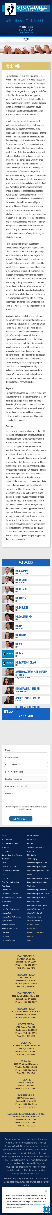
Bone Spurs (6, 851)
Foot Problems (7, 840)
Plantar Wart (31, 840)
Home (4, 836)
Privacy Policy (37, 1204)
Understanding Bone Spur (36, 867)
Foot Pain (5, 878)
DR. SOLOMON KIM (23, 616)
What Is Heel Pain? (34, 917)
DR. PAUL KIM (21, 607)
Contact (30, 936)
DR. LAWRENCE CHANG (26, 662)
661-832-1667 (26, 29)
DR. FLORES (20, 598)
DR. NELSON (21, 589)
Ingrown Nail (6, 913)
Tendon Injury (32, 859)
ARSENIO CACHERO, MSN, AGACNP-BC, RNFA (31, 673)
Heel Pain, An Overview (10, 909)
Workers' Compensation (35, 932)
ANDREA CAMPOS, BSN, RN (27, 698)
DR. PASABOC (21, 580)
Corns (4, 874)
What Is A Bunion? (33, 901)
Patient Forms (32, 928)
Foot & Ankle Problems (10, 843)
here (14, 1149)
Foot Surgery (6, 886)
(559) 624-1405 (30, 1070)
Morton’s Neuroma (8, 925)
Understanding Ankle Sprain (37, 863)
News (29, 940)
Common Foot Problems (10, 871)
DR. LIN (18, 626)
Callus (4, 863)
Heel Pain (5, 905)
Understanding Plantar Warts (37, 898)
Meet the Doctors (33, 925)
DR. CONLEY (20, 635)
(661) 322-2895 (30, 983)
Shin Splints (31, 855)
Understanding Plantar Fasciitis (38, 894)
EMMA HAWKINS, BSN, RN (27, 688)
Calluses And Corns (9, 867)
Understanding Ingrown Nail (37, 890)
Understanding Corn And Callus (38, 878)
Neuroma (5, 936)
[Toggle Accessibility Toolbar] (46, 1209)
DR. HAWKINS (21, 571)
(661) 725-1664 (30, 1051)
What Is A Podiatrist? (34, 913)
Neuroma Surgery (8, 940)
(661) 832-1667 (30, 965)
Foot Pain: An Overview (10, 882)
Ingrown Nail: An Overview (11, 917)
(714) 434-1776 (30, 1033)
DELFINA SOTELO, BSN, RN (27, 707)
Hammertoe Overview (10, 894)
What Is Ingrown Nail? (35, 921)
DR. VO (18, 644)
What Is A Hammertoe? (35, 909)
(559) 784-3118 (30, 1104)
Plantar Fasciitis (33, 836)
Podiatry (30, 843)
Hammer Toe (6, 890)
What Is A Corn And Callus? (37, 905)
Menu (26, 39)
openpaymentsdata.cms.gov (25, 1174)
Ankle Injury (6, 847)
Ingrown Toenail (7, 921)
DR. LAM (19, 653)
